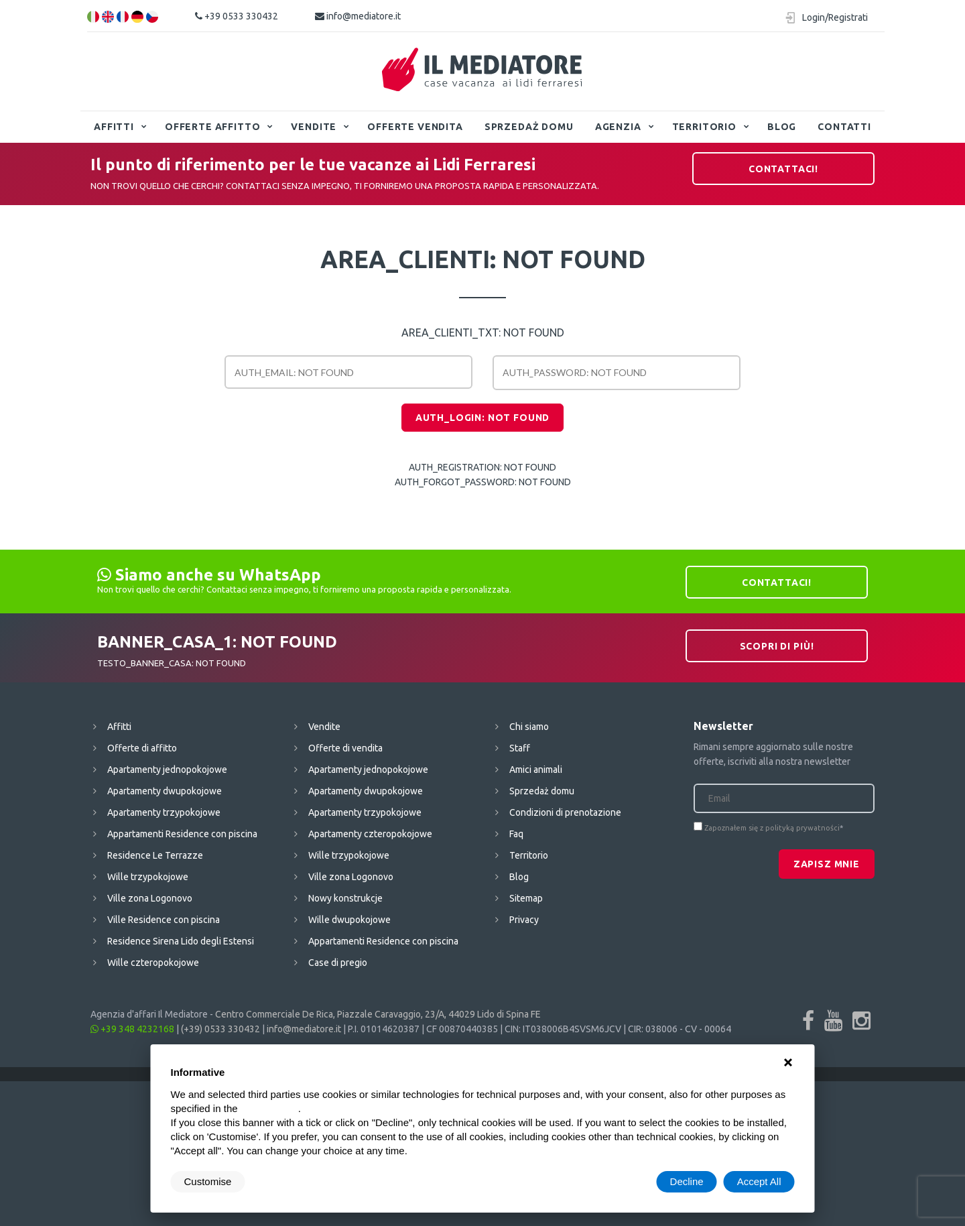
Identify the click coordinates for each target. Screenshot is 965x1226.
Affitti (114, 126)
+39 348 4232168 (132, 1029)
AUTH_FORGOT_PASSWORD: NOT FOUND (483, 482)
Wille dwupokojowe (349, 919)
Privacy (524, 919)
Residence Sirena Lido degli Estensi (180, 941)
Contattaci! (783, 169)
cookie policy (269, 1108)
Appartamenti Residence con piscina (182, 834)
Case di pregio (337, 962)
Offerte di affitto (142, 748)
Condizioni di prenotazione (565, 812)
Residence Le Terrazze (155, 855)
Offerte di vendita (345, 748)
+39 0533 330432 (236, 16)
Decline (687, 1181)
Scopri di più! (777, 646)
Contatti (844, 126)
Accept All (759, 1181)
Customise (208, 1181)
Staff (519, 748)
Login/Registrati (835, 17)
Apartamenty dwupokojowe (164, 791)
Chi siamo (529, 726)
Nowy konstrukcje (345, 898)
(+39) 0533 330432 (220, 1029)
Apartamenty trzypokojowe (163, 812)
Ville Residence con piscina (163, 919)
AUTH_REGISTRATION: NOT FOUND (482, 467)
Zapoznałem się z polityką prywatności (772, 828)
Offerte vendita (415, 126)
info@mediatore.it (358, 16)
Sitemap (526, 898)
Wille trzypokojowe (147, 876)
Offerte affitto (213, 126)
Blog (781, 126)
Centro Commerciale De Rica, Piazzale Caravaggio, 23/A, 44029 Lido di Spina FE (378, 1014)
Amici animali (535, 769)
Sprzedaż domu (529, 126)
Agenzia (618, 126)
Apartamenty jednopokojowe (167, 769)
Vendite (313, 126)
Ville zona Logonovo (149, 898)
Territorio (704, 126)
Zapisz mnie (826, 864)
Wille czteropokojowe (153, 962)
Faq (516, 834)
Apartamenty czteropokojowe (370, 834)
